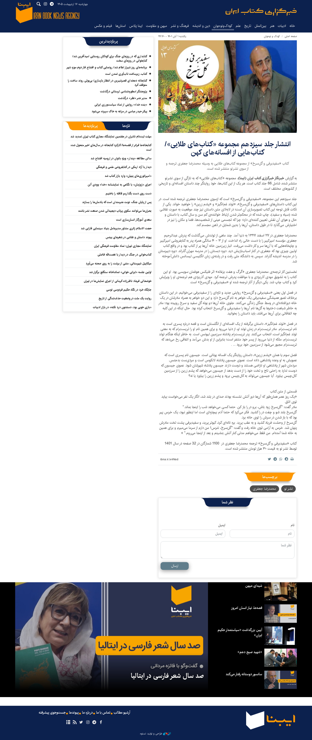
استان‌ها (120, 26)
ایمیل (221, 525)
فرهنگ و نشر (180, 26)
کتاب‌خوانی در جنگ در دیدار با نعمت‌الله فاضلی (124, 254)
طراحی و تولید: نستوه (155, 734)
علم (238, 26)
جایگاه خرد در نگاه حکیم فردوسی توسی (128, 289)
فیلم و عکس (103, 26)
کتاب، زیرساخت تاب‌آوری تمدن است (126, 74)
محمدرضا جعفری (264, 489)
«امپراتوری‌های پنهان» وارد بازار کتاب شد (128, 176)
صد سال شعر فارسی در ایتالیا (167, 675)
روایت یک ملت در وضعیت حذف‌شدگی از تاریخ (125, 298)
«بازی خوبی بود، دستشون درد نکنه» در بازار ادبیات (122, 307)
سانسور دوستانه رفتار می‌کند (244, 674)
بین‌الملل (260, 26)
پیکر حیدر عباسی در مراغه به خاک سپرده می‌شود (119, 111)
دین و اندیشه (201, 26)
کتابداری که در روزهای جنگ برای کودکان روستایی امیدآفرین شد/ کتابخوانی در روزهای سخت (109, 58)
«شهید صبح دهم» (249, 652)
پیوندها (74, 712)
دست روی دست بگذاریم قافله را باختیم (128, 193)
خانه (292, 26)
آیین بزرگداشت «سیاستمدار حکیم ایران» (240, 632)
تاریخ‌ (247, 26)
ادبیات (282, 26)
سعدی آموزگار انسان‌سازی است (133, 219)
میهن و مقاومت (156, 26)
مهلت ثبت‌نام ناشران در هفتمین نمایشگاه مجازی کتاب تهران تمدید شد (110, 136)
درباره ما (87, 712)
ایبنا (261, 12)
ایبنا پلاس (136, 26)
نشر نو (288, 489)
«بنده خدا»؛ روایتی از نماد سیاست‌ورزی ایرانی (120, 104)
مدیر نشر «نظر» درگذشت (132, 98)
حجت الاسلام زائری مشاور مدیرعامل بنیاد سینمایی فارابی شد (116, 228)
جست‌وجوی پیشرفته (52, 712)
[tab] (126, 126)
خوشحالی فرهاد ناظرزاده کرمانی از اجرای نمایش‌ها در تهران (117, 281)
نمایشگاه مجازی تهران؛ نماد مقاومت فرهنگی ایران (122, 246)
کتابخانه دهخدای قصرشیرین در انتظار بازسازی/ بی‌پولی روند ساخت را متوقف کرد (107, 82)
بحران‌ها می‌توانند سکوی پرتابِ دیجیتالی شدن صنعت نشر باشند (114, 210)
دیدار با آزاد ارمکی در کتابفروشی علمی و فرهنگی (123, 167)
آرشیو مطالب (122, 712)
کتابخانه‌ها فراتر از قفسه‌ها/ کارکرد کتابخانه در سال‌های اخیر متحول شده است (111, 147)
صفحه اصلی (290, 36)
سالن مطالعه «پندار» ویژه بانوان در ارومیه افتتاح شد (121, 158)
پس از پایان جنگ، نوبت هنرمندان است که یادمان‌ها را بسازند (116, 202)
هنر (272, 26)
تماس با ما (103, 712)
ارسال (174, 566)
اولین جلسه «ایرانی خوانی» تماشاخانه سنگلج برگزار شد (120, 272)
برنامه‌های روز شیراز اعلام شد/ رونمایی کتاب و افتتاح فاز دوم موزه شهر (106, 67)
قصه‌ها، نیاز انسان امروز (246, 608)
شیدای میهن (253, 586)
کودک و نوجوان (272, 36)
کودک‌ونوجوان (222, 26)
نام (292, 525)
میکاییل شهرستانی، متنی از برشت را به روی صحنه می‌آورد (118, 263)
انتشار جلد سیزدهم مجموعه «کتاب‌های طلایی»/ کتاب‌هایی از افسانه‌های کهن (228, 148)
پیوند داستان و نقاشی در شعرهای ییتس (128, 237)
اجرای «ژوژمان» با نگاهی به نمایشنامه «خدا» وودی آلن (119, 184)
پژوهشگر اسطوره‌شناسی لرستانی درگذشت (123, 91)
